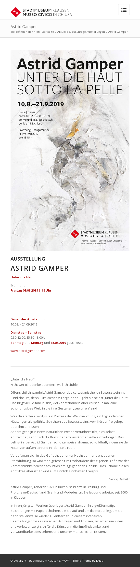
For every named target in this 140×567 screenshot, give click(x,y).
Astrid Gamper (24, 26)
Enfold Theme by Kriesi (88, 560)
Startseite (47, 31)
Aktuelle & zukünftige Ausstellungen (81, 31)
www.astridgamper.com (28, 350)
